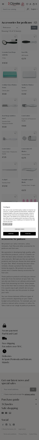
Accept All (11, 233)
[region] (19, 220)
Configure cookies (19, 229)
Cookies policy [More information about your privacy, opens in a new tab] (7, 224)
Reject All (28, 233)
